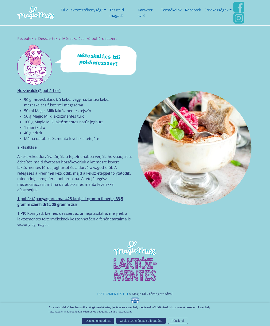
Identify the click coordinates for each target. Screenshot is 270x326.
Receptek (25, 38)
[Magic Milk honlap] (35, 12)
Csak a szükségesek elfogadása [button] (141, 320)
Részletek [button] (177, 320)
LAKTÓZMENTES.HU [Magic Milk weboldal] (112, 294)
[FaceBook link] (238, 6)
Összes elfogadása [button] (98, 320)
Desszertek (47, 38)
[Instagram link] (238, 17)
